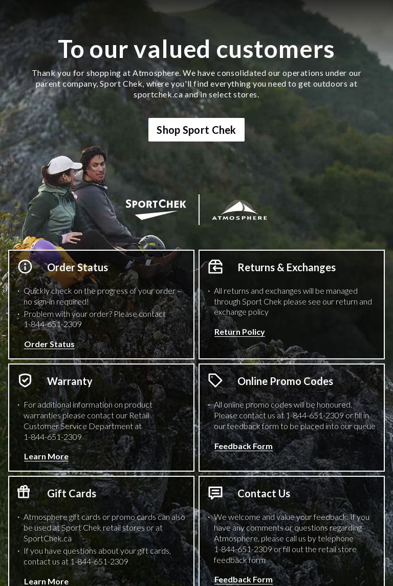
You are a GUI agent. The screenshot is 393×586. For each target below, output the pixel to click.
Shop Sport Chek (196, 130)
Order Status (49, 344)
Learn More (46, 456)
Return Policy (239, 331)
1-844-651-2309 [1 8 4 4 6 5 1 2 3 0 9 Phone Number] (53, 324)
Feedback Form (243, 446)
